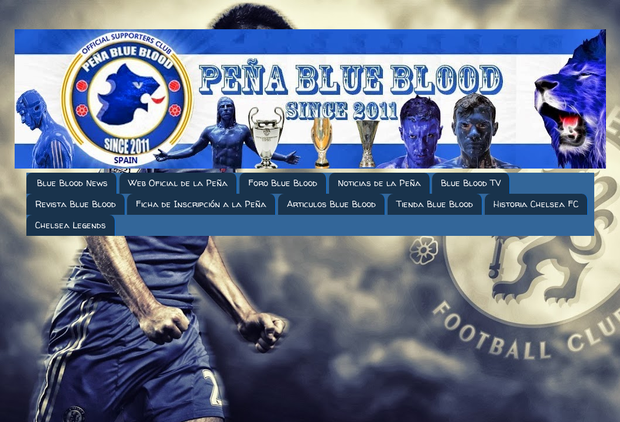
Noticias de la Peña (379, 183)
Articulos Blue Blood (331, 204)
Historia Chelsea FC (536, 204)
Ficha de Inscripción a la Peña (201, 204)
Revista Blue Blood (75, 204)
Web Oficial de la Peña (178, 183)
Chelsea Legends (70, 225)
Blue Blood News (72, 183)
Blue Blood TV (471, 183)
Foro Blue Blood (282, 183)
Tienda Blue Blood (434, 204)
